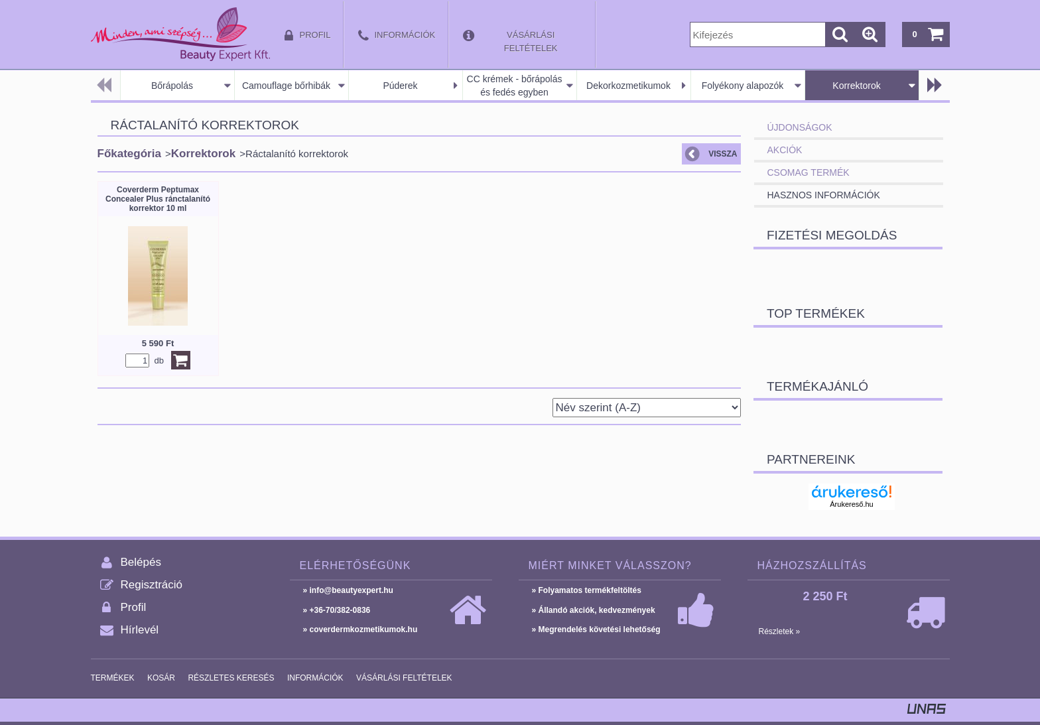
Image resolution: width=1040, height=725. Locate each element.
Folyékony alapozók (743, 85)
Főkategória (129, 153)
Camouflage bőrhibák (286, 85)
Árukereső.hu (851, 504)
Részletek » (780, 631)
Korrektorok (856, 85)
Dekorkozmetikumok (628, 85)
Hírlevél (140, 630)
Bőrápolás (172, 85)
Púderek (400, 85)
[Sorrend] (646, 407)
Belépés (141, 562)
